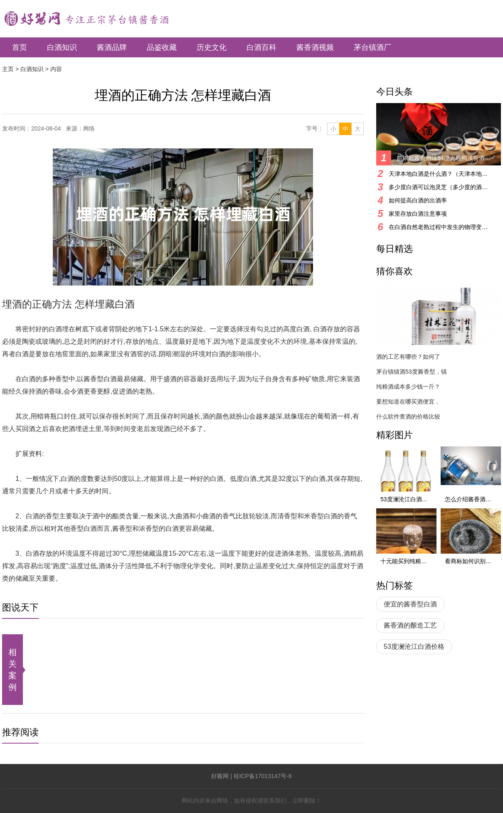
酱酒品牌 (112, 47)
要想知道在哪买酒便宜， (408, 401)
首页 (19, 47)
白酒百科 (261, 47)
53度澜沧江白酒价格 (414, 646)
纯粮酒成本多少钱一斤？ (408, 386)
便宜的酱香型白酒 (410, 604)
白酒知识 (62, 47)
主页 (8, 69)
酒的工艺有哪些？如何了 (408, 356)
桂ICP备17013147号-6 (263, 776)
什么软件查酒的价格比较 (408, 416)
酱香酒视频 (315, 47)
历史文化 (212, 47)
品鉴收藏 (162, 47)
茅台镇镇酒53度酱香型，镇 (411, 371)
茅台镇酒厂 (372, 47)
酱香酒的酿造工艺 (410, 625)
